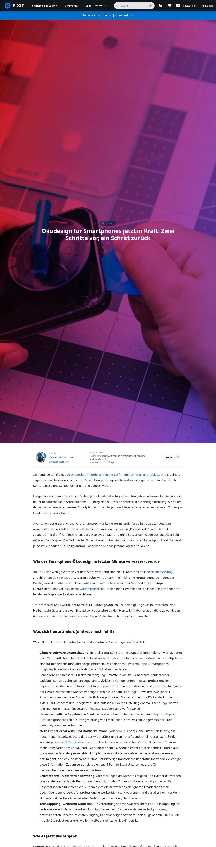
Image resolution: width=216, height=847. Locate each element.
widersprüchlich (92, 589)
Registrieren (189, 5)
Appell (144, 664)
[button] (178, 5)
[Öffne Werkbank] (160, 5)
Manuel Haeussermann (61, 457)
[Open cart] (169, 5)
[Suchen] (134, 5)
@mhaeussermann (59, 461)
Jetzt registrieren (123, 15)
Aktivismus (108, 223)
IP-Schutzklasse (75, 742)
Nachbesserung (162, 572)
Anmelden (207, 5)
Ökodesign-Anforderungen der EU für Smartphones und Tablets (115, 474)
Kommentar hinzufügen (102, 462)
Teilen (173, 457)
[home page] (14, 6)
